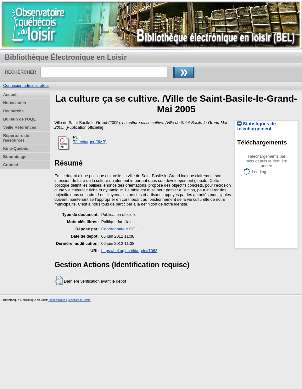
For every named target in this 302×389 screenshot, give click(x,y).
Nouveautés (14, 102)
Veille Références (19, 127)
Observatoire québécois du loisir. (69, 300)
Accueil (10, 94)
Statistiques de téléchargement (256, 126)
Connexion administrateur (26, 85)
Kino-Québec (15, 148)
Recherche (13, 111)
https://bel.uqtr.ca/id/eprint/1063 (129, 250)
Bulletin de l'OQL (19, 119)
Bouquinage (14, 156)
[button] (59, 280)
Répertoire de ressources (16, 138)
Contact (10, 164)
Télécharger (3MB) (90, 141)
